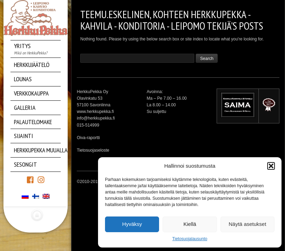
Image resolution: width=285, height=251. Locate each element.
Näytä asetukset (248, 224)
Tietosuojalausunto (189, 238)
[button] (271, 165)
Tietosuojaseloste (93, 150)
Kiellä (189, 224)
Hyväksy (132, 224)
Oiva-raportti (88, 137)
